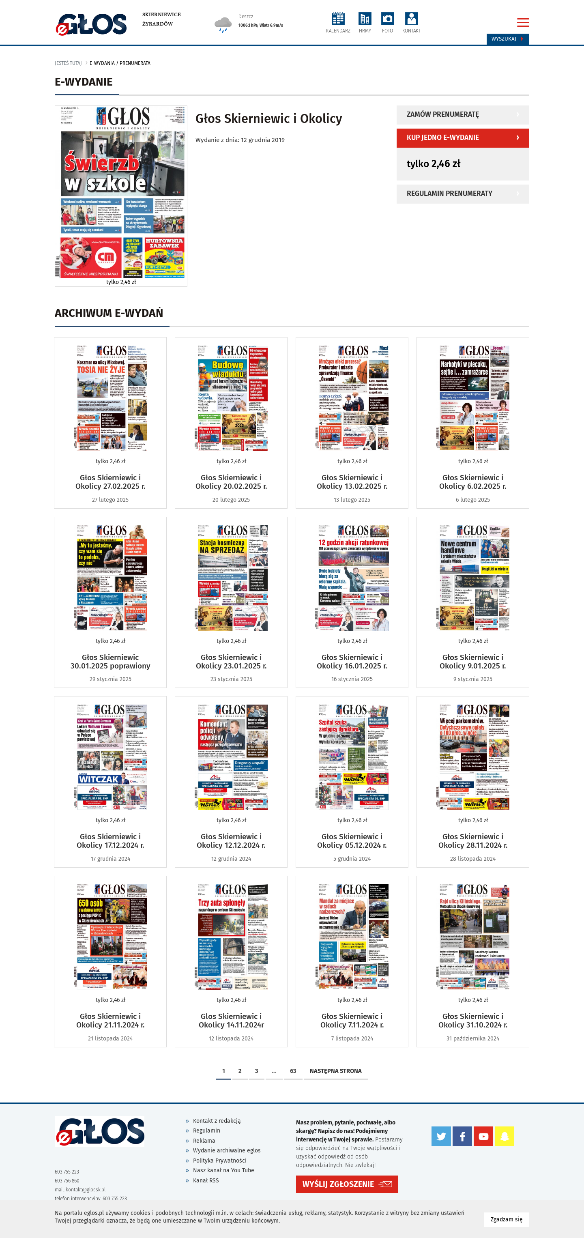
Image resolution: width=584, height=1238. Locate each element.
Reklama (204, 1140)
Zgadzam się (510, 1219)
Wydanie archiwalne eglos (227, 1150)
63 (293, 1071)
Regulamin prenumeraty (449, 193)
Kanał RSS (206, 1180)
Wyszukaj (508, 39)
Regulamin (206, 1130)
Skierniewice (161, 14)
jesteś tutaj (68, 63)
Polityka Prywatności (220, 1160)
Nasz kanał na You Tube (223, 1170)
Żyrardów (157, 24)
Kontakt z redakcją (217, 1121)
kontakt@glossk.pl (85, 1190)
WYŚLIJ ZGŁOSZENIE (338, 1184)
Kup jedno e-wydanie (443, 137)
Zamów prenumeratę (443, 114)
